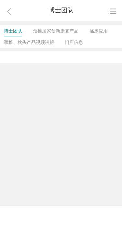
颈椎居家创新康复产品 (55, 30)
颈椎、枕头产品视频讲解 (29, 42)
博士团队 (13, 30)
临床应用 (98, 30)
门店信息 (74, 42)
